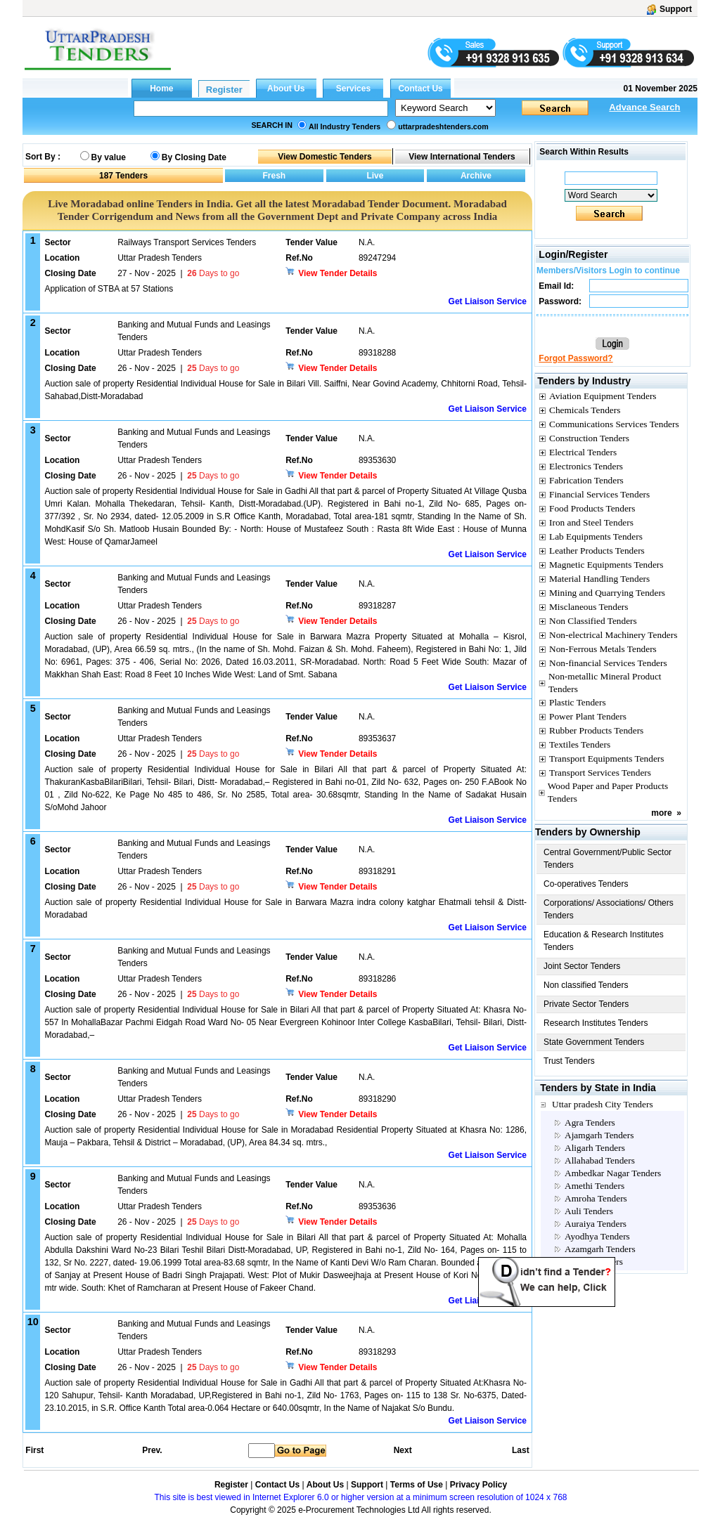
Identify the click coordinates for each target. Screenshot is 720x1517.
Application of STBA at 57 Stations (108, 289)
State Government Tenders (594, 1042)
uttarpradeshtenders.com (443, 126)
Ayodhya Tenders (597, 1236)
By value (108, 157)
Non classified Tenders (586, 985)
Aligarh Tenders (595, 1147)
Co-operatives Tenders (586, 884)
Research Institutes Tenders (596, 1023)
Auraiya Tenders (595, 1223)
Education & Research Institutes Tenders (604, 941)
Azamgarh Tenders (600, 1249)
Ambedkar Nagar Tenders (613, 1173)
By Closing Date (194, 157)
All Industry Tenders (344, 126)
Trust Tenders (569, 1061)
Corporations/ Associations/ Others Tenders (609, 909)
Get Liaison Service (488, 301)
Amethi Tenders (594, 1185)
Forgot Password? (575, 358)
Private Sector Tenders (586, 1004)
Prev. (152, 1450)
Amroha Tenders (596, 1198)
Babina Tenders (594, 1261)
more (661, 813)
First (33, 1450)
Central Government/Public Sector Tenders (607, 858)
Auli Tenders (589, 1211)
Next (403, 1450)
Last (520, 1450)
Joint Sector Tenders (582, 966)
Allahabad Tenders (600, 1160)
